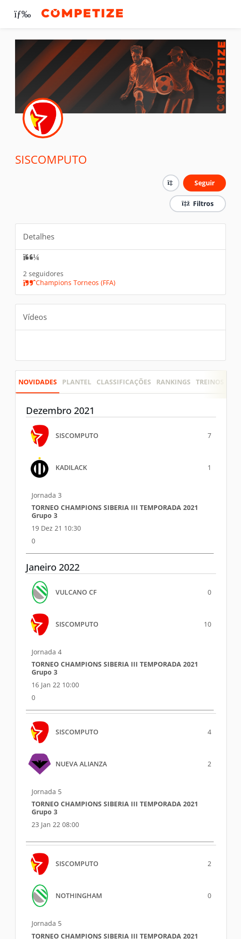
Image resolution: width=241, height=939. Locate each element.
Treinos (210, 381)
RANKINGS (173, 381)
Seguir (204, 182)
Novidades (37, 381)
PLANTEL (76, 381)
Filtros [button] (198, 203)
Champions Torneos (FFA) (69, 282)
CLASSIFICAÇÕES (123, 381)
